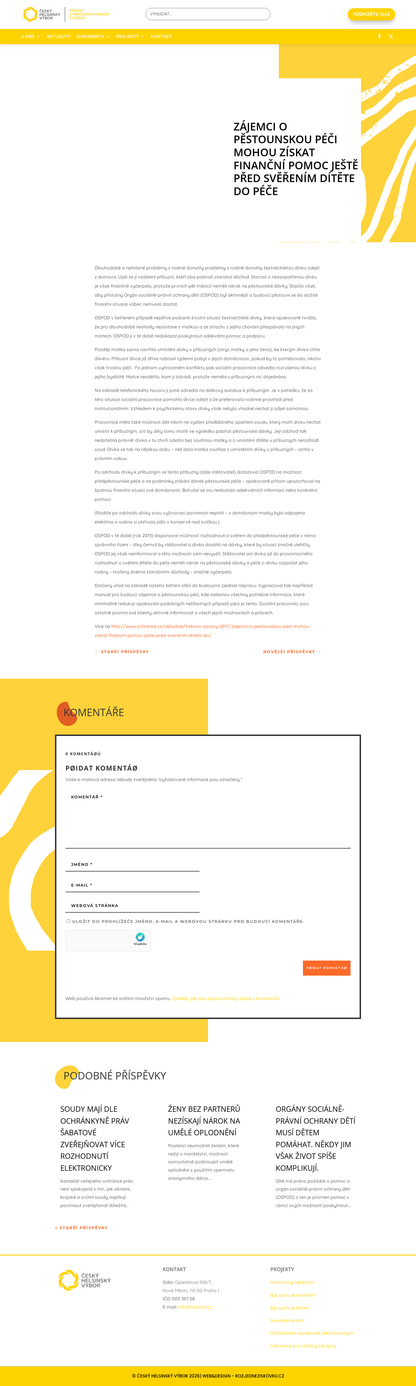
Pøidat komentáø (326, 968)
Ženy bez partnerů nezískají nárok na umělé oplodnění (204, 1121)
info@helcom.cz (195, 1307)
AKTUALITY (58, 36)
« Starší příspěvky (81, 1227)
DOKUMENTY (90, 36)
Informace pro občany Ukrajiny (303, 1346)
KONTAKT (161, 36)
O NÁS (28, 36)
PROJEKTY (127, 36)
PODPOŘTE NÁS (371, 14)
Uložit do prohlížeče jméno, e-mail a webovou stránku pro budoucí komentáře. (188, 921)
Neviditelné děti (287, 1320)
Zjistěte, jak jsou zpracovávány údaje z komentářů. (226, 998)
